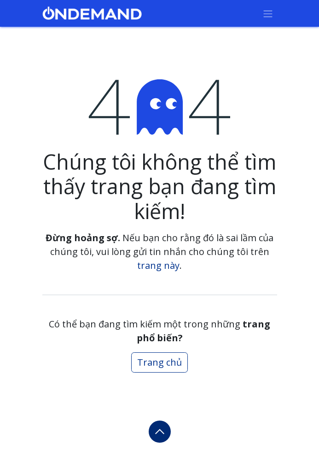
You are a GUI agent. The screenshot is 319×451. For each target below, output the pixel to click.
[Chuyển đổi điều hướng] (268, 13)
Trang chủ (159, 362)
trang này (158, 265)
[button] (160, 432)
